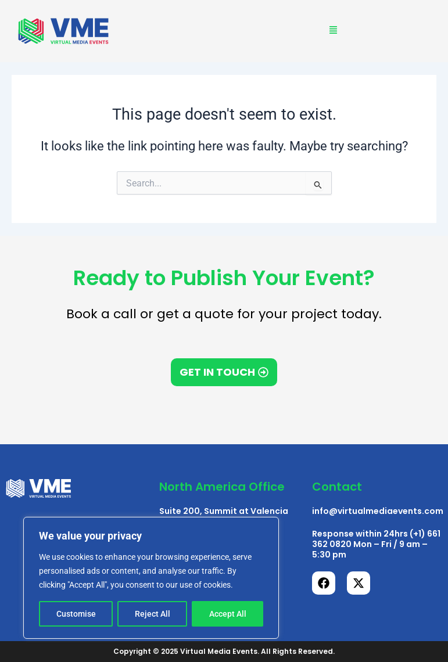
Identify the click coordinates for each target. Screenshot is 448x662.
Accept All (227, 613)
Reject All (152, 613)
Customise (76, 613)
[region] (151, 578)
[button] (333, 31)
